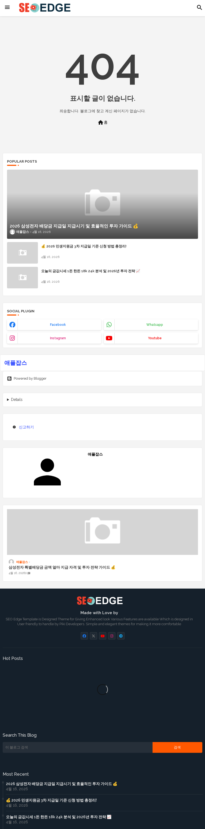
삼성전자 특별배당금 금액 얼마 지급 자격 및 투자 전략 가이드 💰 (62, 567)
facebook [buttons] (58, 325)
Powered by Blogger (27, 378)
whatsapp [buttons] (154, 325)
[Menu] (7, 7)
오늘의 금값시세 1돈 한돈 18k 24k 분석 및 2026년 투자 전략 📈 (90, 271)
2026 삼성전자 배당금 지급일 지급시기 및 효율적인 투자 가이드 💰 (61, 784)
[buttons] (84, 635)
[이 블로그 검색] (78, 747)
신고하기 (26, 427)
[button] (199, 7)
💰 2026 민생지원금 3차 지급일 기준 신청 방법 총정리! (83, 246)
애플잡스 (15, 362)
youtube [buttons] (155, 338)
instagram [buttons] (58, 338)
